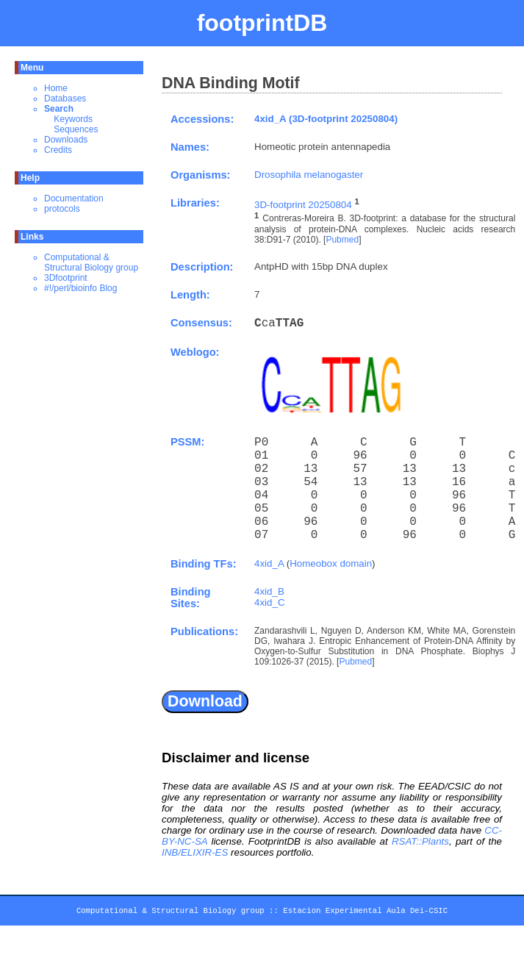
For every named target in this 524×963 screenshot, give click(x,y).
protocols (62, 209)
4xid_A (269, 563)
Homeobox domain (331, 563)
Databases (65, 98)
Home (56, 88)
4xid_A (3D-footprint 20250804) (326, 118)
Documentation (74, 198)
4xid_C (269, 602)
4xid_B (269, 591)
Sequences (76, 129)
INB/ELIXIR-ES (195, 852)
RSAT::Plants (420, 841)
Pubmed (342, 240)
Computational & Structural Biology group (91, 262)
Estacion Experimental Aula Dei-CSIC (365, 913)
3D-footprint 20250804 (303, 204)
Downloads (65, 140)
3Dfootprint (65, 278)
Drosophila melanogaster (308, 174)
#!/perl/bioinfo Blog (80, 288)
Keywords (73, 119)
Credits (58, 150)
